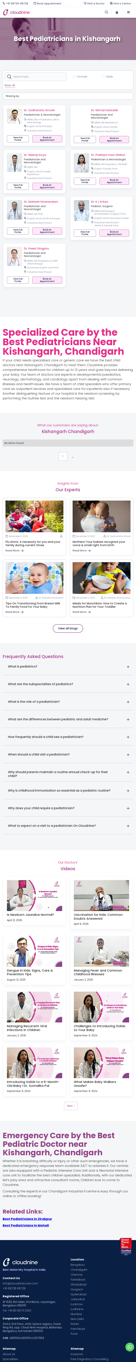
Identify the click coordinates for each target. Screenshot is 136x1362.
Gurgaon (77, 1289)
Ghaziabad (78, 1284)
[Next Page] (71, 1106)
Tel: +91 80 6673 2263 (17, 1310)
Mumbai (76, 1314)
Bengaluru (78, 1264)
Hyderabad (78, 1294)
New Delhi (77, 1319)
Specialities (10, 1359)
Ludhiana (77, 1309)
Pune (74, 1333)
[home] (35, 12)
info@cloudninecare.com (20, 1283)
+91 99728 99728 (14, 1288)
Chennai (76, 1274)
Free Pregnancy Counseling (89, 1359)
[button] (128, 12)
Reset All (10, 85)
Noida (75, 1324)
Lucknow (77, 1304)
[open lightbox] (34, 895)
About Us (9, 1354)
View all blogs (68, 628)
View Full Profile (17, 138)
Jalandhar (78, 1299)
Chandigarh (79, 1269)
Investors (77, 1354)
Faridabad (78, 1279)
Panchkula (78, 1329)
